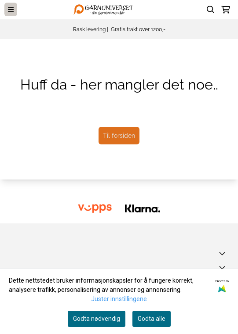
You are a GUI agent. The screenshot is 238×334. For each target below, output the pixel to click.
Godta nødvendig (96, 318)
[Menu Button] (10, 9)
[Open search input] (211, 10)
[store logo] (105, 9)
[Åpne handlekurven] (226, 9)
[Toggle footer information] (224, 253)
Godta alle (151, 318)
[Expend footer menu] (224, 267)
